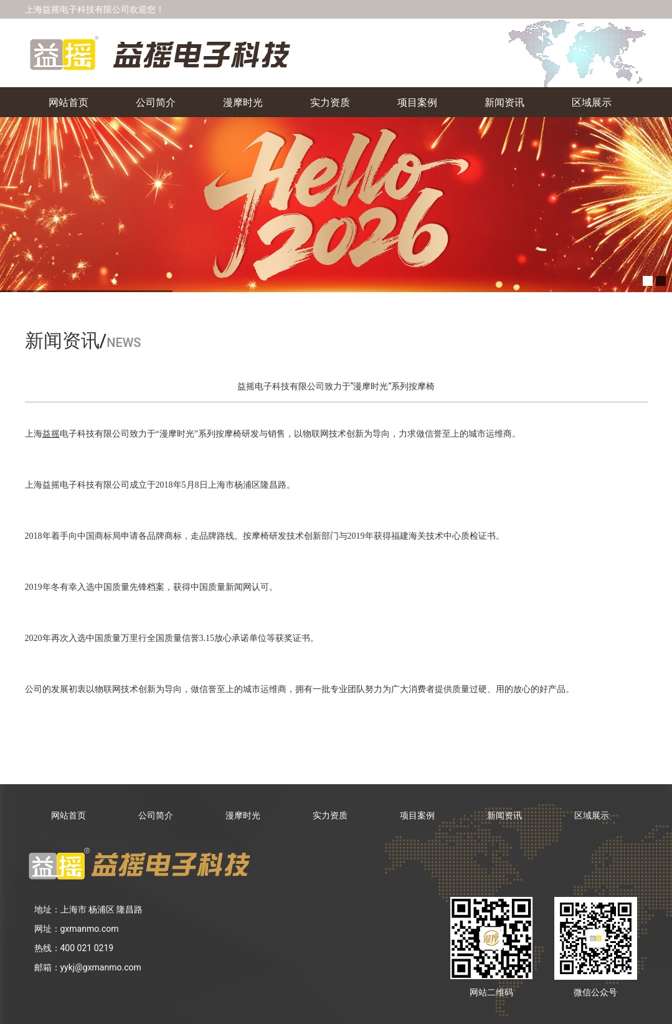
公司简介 (156, 102)
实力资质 (330, 102)
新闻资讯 (504, 102)
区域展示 (592, 102)
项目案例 (417, 102)
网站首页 (68, 102)
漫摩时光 (243, 102)
